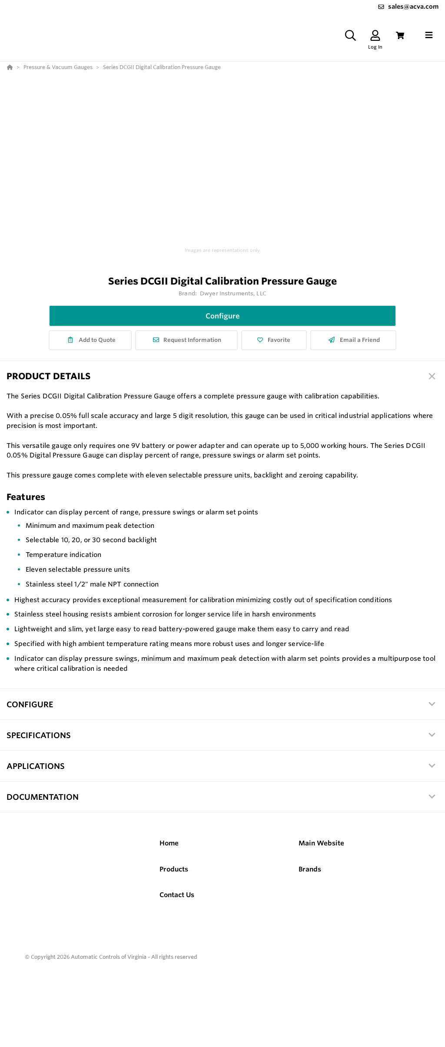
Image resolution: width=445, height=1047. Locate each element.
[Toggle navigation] (429, 35)
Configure (223, 315)
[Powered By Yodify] (222, 983)
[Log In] (375, 35)
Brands (310, 869)
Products (173, 869)
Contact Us (176, 895)
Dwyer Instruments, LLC (233, 293)
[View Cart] (400, 35)
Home (169, 843)
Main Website (321, 843)
